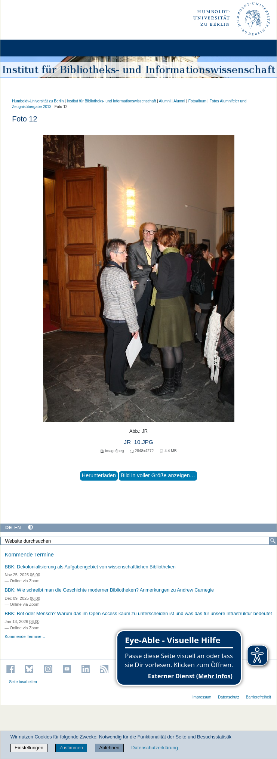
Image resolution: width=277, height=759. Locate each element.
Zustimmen (71, 747)
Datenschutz (228, 697)
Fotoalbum (197, 101)
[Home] (27, 48)
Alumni (164, 101)
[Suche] (273, 541)
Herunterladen (99, 475)
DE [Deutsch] (8, 527)
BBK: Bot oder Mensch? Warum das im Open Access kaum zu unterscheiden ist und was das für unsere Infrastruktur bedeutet (138, 613)
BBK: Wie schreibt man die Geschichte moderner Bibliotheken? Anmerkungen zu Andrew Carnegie (109, 590)
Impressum (202, 697)
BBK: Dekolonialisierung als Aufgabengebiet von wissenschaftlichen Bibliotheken (89, 567)
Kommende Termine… (24, 636)
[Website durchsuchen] (138, 541)
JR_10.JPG (138, 442)
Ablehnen (109, 747)
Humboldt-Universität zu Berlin (38, 101)
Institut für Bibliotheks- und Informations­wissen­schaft (111, 101)
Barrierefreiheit (258, 697)
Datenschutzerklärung (154, 747)
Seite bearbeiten (23, 682)
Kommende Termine (28, 555)
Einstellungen (29, 747)
